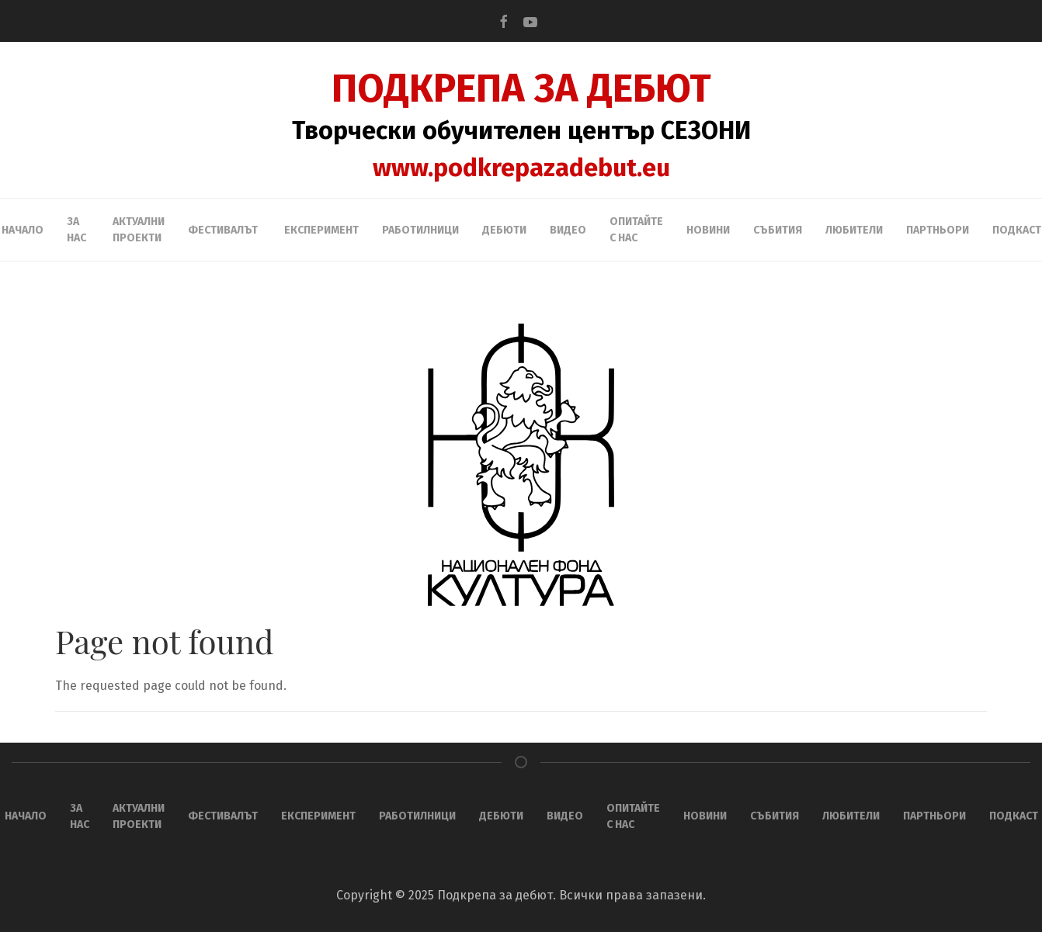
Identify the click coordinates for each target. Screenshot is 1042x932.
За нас (79, 816)
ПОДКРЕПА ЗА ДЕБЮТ (521, 88)
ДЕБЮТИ (504, 230)
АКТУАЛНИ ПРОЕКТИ (139, 229)
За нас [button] (76, 229)
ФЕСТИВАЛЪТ (223, 816)
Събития (777, 230)
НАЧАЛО (22, 230)
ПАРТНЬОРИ (937, 230)
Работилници (420, 230)
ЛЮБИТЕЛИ (854, 230)
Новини (708, 230)
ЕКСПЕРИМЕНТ (321, 230)
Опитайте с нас (636, 229)
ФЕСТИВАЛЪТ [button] (223, 230)
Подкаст (1016, 230)
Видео (568, 230)
